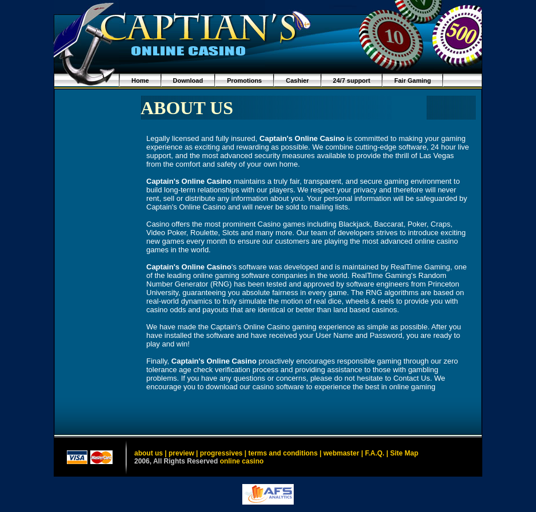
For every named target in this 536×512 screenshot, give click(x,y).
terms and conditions (283, 453)
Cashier (297, 80)
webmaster (341, 453)
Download (188, 80)
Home (140, 80)
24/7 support (351, 80)
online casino (242, 461)
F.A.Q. (375, 453)
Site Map (404, 453)
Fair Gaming (412, 80)
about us (148, 453)
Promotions (244, 80)
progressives (221, 453)
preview (181, 453)
